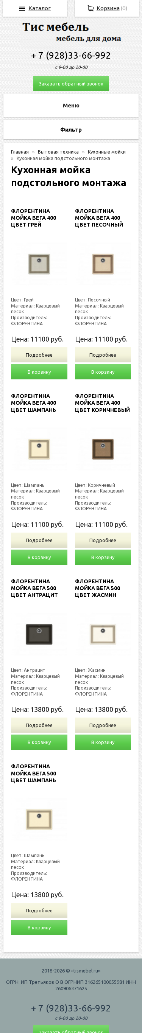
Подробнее (39, 354)
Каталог (39, 8)
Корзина (108, 8)
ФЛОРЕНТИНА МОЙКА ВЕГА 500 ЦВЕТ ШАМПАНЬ (33, 773)
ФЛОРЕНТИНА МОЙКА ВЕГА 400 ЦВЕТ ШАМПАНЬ (33, 403)
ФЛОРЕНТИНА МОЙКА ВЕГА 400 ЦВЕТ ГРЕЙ (33, 218)
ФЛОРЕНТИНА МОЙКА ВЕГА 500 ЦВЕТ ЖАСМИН (97, 588)
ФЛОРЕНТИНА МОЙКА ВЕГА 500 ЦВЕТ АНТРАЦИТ (34, 588)
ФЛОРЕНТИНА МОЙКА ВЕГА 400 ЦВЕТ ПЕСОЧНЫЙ (99, 218)
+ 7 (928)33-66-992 (71, 55)
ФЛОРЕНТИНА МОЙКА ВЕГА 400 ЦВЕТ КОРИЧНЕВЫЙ (102, 403)
